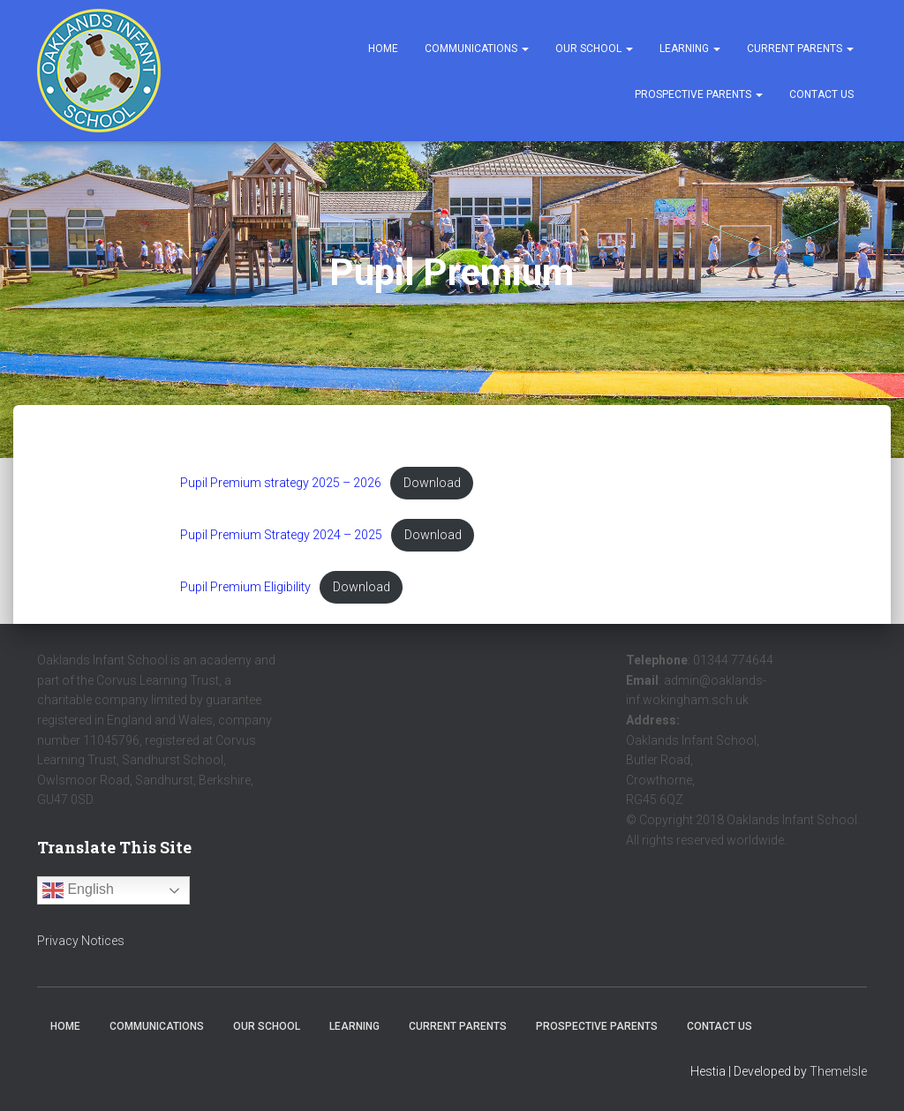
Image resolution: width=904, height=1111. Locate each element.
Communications (477, 48)
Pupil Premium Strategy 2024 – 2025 (283, 535)
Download (436, 483)
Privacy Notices (80, 941)
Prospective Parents (699, 94)
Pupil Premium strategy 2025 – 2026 (283, 483)
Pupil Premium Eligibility (246, 588)
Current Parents (800, 48)
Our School (594, 48)
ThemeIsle (838, 1071)
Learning (689, 48)
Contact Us (821, 94)
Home (383, 48)
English (78, 890)
